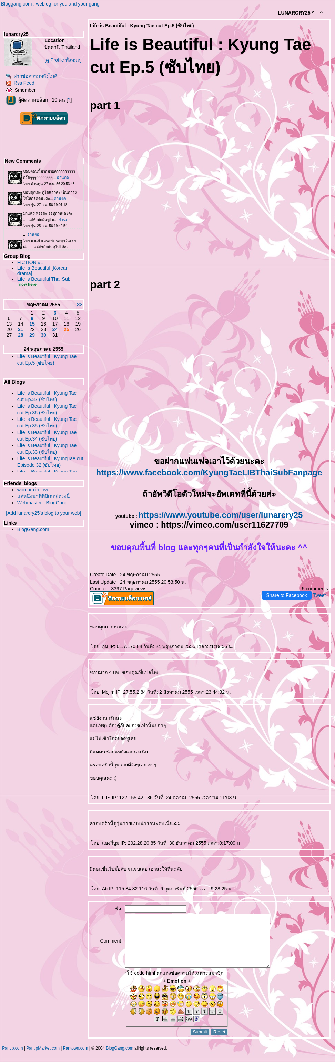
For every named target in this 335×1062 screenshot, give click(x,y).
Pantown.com (75, 1058)
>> (79, 304)
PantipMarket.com (43, 1058)
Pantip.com (12, 1058)
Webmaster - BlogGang (42, 502)
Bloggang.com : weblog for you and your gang (50, 4)
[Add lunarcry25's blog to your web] (43, 513)
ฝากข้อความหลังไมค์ (31, 76)
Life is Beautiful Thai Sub (44, 279)
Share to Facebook (286, 595)
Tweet (319, 595)
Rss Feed (20, 83)
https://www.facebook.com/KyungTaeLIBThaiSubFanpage (209, 472)
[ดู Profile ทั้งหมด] (62, 60)
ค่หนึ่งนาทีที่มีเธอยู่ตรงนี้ (43, 496)
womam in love (33, 489)
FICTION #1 (30, 262)
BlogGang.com (33, 529)
